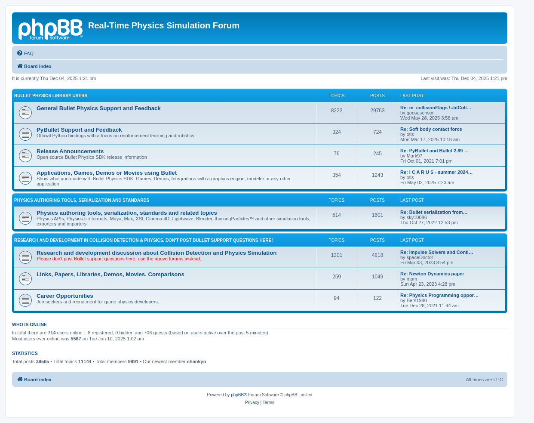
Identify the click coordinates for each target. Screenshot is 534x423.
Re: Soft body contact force (431, 129)
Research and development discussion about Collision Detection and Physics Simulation (156, 253)
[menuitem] (25, 53)
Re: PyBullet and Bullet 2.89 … (434, 150)
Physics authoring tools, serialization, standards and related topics (127, 213)
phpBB (237, 394)
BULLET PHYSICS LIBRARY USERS (50, 95)
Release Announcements (70, 151)
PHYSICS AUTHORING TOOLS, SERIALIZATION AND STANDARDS (81, 200)
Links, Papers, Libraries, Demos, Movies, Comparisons (110, 274)
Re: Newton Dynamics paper (432, 273)
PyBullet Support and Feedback (79, 130)
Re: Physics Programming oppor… (439, 295)
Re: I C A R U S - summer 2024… (436, 172)
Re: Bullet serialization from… (433, 212)
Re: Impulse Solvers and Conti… (436, 252)
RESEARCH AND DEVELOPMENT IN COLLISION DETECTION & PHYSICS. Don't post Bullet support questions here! (143, 240)
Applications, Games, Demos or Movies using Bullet (107, 173)
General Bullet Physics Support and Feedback (99, 108)
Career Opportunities (65, 296)
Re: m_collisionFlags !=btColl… (435, 107)
